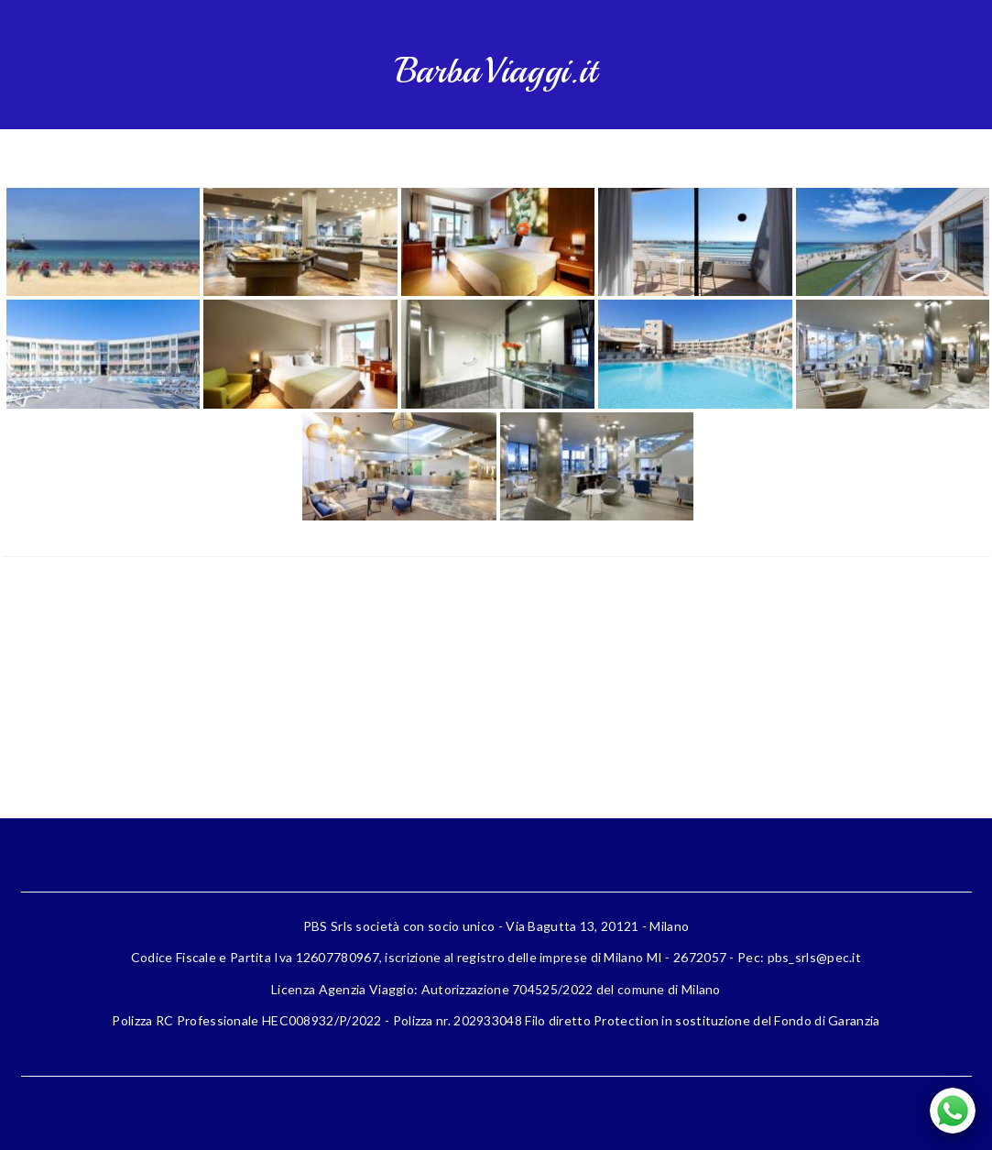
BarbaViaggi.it (496, 71)
